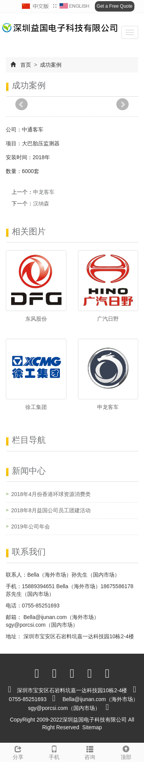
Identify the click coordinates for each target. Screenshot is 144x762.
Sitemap (92, 727)
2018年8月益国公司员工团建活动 (51, 510)
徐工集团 (36, 407)
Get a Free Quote (114, 6)
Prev (21, 104)
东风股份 (36, 319)
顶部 (126, 751)
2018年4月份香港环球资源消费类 (51, 494)
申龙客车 (44, 192)
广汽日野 (108, 319)
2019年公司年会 (30, 526)
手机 (54, 751)
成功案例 (50, 65)
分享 (18, 751)
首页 (25, 65)
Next (122, 104)
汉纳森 (41, 203)
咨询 (90, 751)
